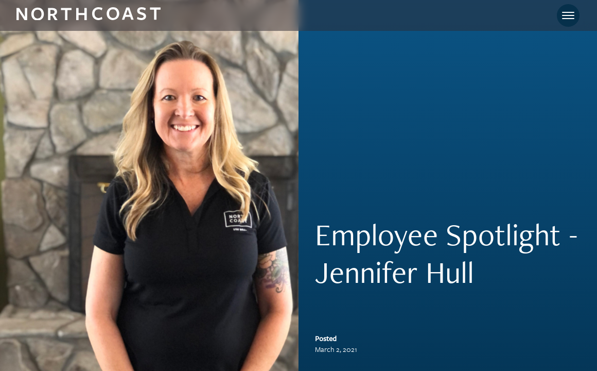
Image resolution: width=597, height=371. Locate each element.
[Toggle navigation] (568, 15)
